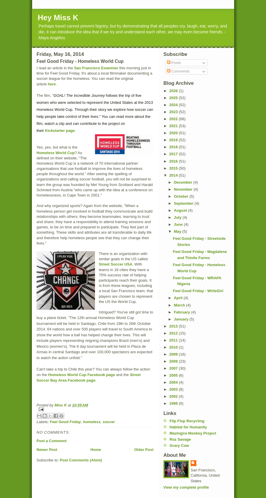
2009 (174, 354)
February (182, 312)
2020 (174, 133)
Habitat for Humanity (188, 427)
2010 (174, 347)
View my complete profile (186, 487)
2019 (174, 140)
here (52, 84)
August (181, 210)
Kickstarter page (60, 130)
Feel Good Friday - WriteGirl (198, 291)
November (184, 189)
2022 (174, 119)
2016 (174, 161)
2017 (174, 154)
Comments (178, 71)
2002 (174, 396)
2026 (174, 91)
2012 (174, 333)
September (184, 203)
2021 (174, 126)
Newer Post (47, 449)
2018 (174, 147)
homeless (92, 422)
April (179, 298)
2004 (174, 382)
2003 (174, 389)
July (178, 217)
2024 (174, 105)
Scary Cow (179, 445)
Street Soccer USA (115, 264)
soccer (109, 422)
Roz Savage (180, 439)
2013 (174, 326)
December (183, 182)
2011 (174, 340)
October (181, 196)
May (178, 231)
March (180, 305)
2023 (174, 112)
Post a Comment (52, 441)
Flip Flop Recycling (187, 421)
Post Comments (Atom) (81, 460)
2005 (174, 375)
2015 (174, 168)
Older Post (143, 449)
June (179, 224)
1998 (174, 403)
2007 (174, 368)
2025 (174, 98)
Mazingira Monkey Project (193, 433)
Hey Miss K (58, 17)
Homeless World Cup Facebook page (81, 375)
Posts (174, 63)
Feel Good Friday (65, 422)
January (181, 319)
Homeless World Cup (56, 153)
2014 (174, 175)
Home (95, 449)
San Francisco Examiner (96, 68)
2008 (174, 361)
